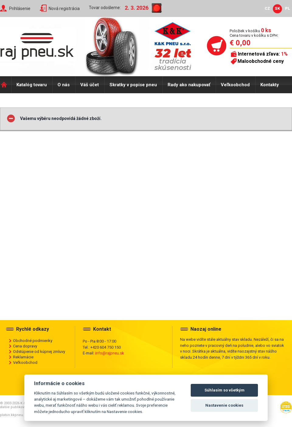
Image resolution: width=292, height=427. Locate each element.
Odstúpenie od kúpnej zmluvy (39, 351)
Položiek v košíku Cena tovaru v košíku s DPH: (254, 33)
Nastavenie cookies (224, 405)
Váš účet (89, 84)
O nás (63, 84)
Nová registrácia (64, 8)
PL (287, 8)
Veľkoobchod (235, 84)
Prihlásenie (19, 8)
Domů (5, 84)
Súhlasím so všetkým (224, 390)
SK (277, 8)
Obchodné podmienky (32, 340)
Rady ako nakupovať (189, 84)
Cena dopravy (25, 346)
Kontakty (269, 84)
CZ (267, 8)
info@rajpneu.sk (109, 353)
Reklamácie (23, 357)
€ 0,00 (240, 43)
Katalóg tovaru (31, 84)
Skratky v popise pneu (133, 84)
